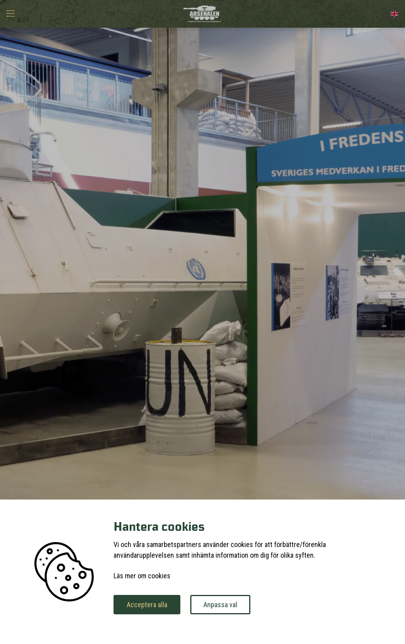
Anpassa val (220, 604)
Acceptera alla (147, 604)
